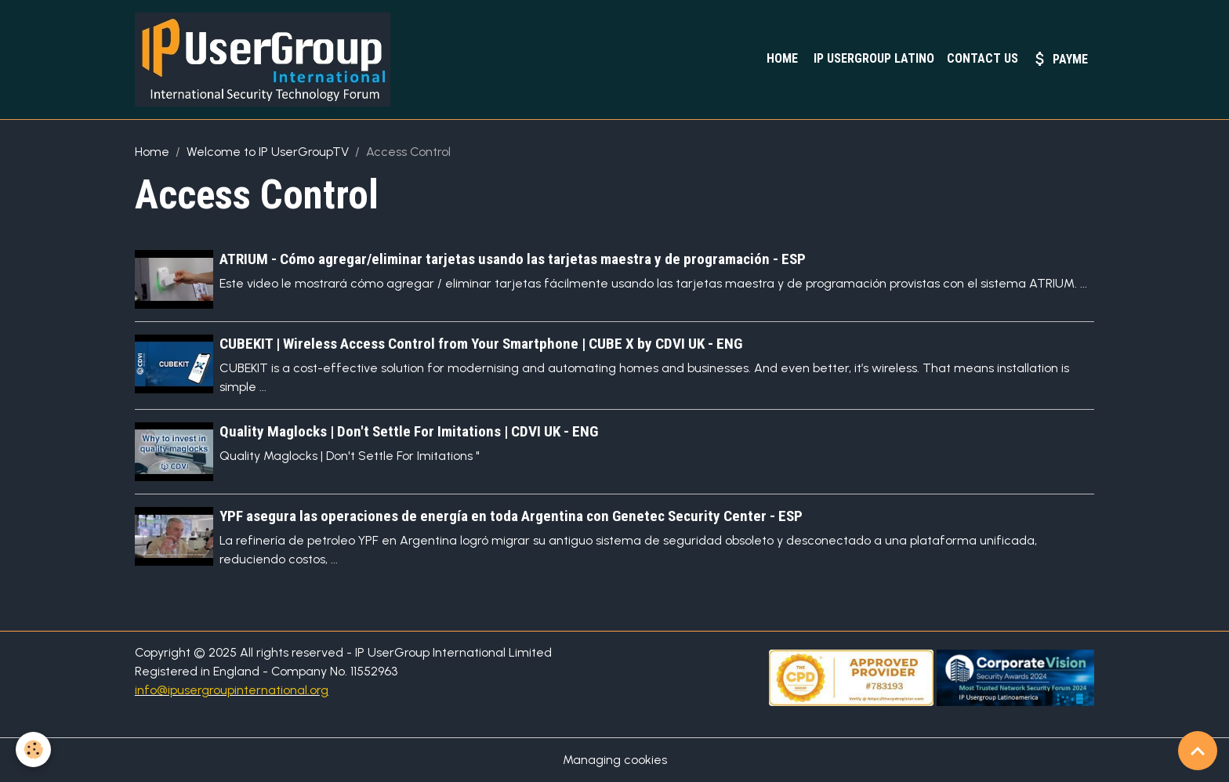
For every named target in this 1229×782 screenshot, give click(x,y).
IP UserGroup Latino (872, 58)
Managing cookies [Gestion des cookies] (615, 759)
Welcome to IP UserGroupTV (268, 151)
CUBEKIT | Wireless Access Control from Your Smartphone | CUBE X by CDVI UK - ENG (480, 344)
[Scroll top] (1197, 750)
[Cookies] (33, 749)
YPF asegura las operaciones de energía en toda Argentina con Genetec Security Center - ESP (511, 516)
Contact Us (982, 58)
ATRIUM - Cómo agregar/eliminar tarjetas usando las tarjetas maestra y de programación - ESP (512, 259)
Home (780, 58)
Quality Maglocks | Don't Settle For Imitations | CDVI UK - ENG (408, 431)
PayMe (1059, 58)
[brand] (266, 60)
